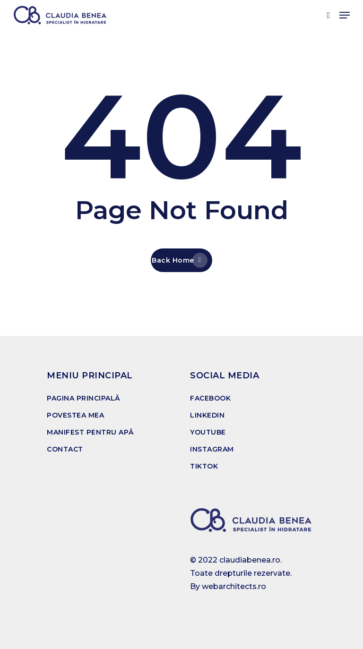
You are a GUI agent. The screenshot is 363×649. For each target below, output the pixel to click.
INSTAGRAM (212, 449)
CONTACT (65, 449)
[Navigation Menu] (344, 15)
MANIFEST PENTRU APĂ (90, 432)
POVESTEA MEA (75, 415)
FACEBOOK (210, 398)
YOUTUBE (208, 432)
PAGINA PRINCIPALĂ (83, 398)
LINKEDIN (207, 415)
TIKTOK (204, 466)
